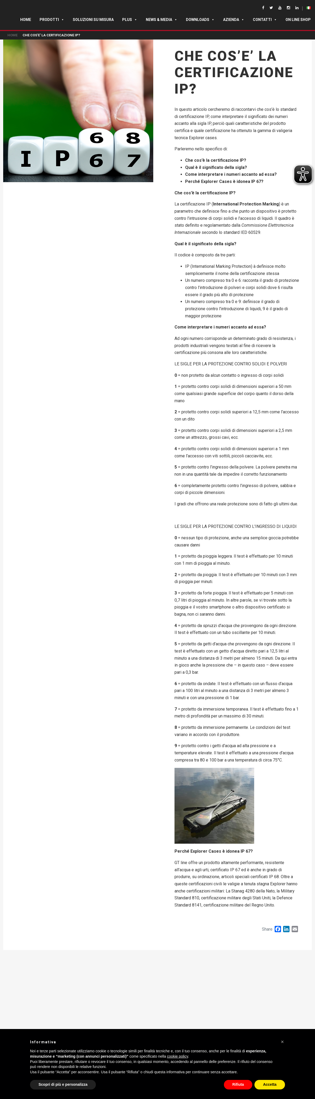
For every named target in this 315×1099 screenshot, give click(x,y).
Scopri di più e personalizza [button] (63, 1084)
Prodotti (52, 19)
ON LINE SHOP (298, 19)
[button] (282, 1041)
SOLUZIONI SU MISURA (93, 19)
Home (25, 19)
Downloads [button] (200, 19)
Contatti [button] (265, 19)
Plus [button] (129, 19)
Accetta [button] (269, 1084)
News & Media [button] (161, 19)
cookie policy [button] (177, 1056)
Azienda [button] (233, 19)
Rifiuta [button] (238, 1084)
